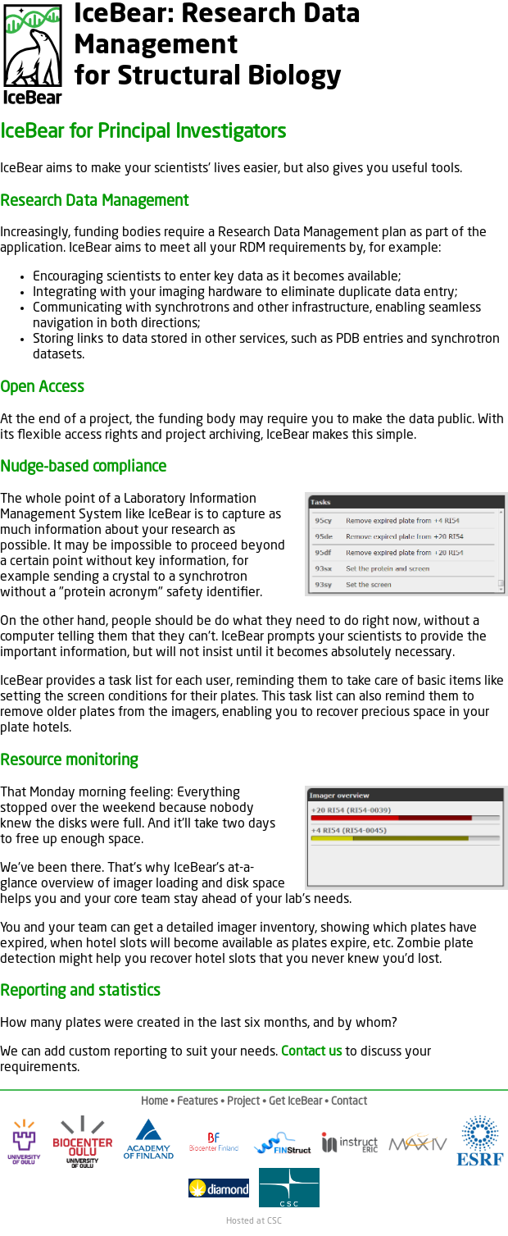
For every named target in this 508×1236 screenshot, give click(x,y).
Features (197, 1102)
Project (243, 1102)
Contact (349, 1102)
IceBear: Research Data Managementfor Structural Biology (217, 46)
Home (154, 1102)
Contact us (311, 1052)
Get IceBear (295, 1102)
